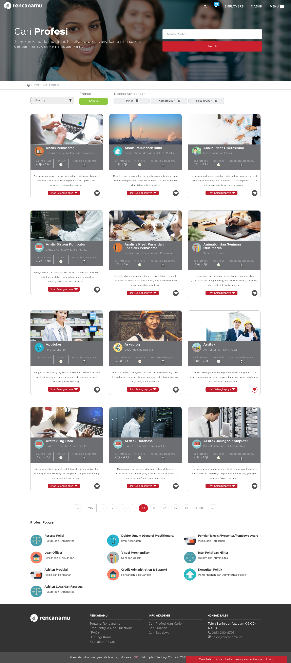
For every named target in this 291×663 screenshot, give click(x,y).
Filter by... (52, 101)
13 (175, 508)
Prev (90, 507)
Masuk (256, 6)
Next (199, 507)
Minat (129, 101)
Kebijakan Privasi (102, 641)
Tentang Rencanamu (105, 623)
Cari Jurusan (158, 628)
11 (154, 508)
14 (186, 508)
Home (35, 85)
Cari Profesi (51, 85)
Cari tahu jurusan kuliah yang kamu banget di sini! (236, 659)
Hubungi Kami (100, 637)
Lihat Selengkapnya (64, 193)
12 (164, 508)
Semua (93, 101)
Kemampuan (167, 101)
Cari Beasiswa (159, 632)
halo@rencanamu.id (225, 637)
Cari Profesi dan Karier (166, 623)
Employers (234, 6)
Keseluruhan (204, 101)
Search (212, 46)
